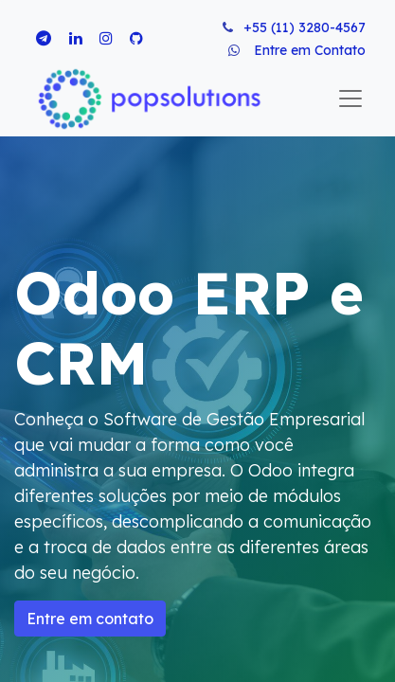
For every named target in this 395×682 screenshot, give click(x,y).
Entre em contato (90, 618)
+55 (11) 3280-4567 (304, 27)
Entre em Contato (310, 50)
